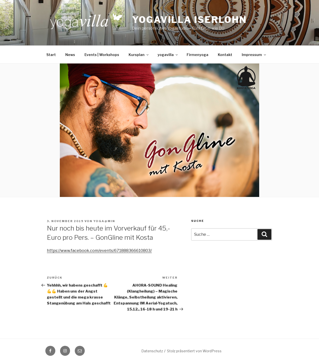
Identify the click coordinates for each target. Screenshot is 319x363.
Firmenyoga (197, 55)
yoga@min (104, 221)
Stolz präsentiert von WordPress (194, 351)
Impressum (254, 55)
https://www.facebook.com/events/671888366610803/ (99, 250)
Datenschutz (152, 351)
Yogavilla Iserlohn (189, 19)
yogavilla (168, 55)
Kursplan (139, 55)
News (70, 55)
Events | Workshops (101, 55)
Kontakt (225, 55)
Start (51, 55)
